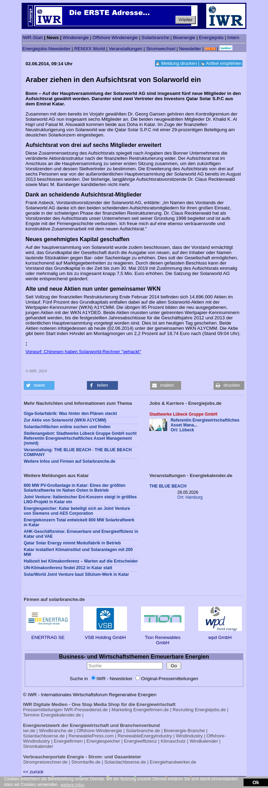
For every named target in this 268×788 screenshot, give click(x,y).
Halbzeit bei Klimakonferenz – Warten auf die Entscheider (81, 561)
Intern (233, 37)
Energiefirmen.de (151, 709)
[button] (39, 385)
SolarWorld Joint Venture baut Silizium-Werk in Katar (76, 574)
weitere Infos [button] (72, 784)
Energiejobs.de (210, 709)
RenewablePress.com (91, 735)
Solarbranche (155, 37)
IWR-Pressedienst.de (86, 709)
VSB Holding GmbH (105, 635)
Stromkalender (38, 746)
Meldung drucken (179, 63)
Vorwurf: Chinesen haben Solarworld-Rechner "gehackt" (83, 351)
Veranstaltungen (125, 48)
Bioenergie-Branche (184, 730)
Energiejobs (211, 37)
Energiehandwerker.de (173, 762)
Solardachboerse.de (44, 735)
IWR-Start (32, 37)
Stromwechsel (161, 48)
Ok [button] (255, 782)
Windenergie (76, 37)
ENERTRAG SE (48, 635)
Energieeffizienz (140, 741)
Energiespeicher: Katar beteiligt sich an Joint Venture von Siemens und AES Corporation (77, 511)
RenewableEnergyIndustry (145, 735)
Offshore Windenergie (114, 37)
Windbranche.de (56, 730)
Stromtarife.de (85, 762)
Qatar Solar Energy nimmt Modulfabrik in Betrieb (72, 543)
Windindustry (189, 735)
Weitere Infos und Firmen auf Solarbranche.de (70, 461)
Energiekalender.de (61, 715)
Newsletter (190, 48)
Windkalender (203, 741)
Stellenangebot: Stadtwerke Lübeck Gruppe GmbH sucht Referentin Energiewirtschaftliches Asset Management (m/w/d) (80, 438)
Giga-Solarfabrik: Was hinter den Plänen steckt (70, 413)
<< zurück (33, 771)
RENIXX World (89, 48)
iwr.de (29, 730)
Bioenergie (184, 37)
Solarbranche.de (143, 730)
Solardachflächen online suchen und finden (67, 426)
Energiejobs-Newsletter (46, 48)
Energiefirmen (68, 741)
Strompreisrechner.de (45, 762)
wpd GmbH (220, 635)
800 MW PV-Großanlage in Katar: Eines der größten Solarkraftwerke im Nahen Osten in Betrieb (74, 488)
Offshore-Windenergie (99, 730)
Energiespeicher (103, 741)
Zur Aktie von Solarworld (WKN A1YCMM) (65, 420)
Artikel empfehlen (224, 63)
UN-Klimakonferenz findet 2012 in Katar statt (68, 567)
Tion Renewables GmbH (163, 637)
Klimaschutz (173, 741)
